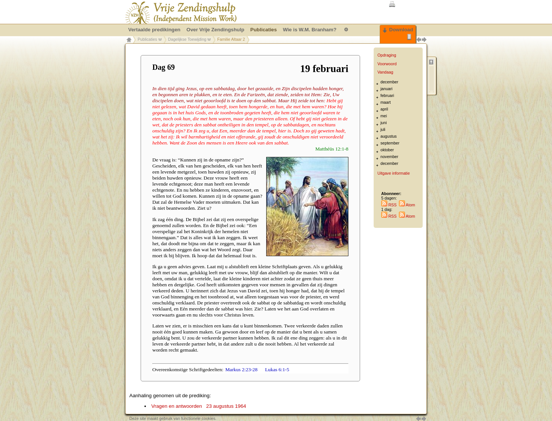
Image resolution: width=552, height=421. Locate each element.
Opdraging (386, 55)
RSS (389, 205)
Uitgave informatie (393, 173)
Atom (407, 205)
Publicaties (147, 39)
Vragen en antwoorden (198, 406)
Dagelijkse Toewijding (187, 39)
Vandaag (385, 72)
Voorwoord (387, 63)
